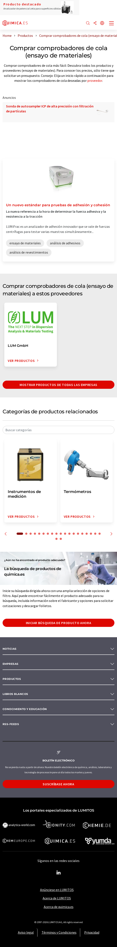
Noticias (10, 648)
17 (91, 534)
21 (61, 539)
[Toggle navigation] (111, 23)
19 (99, 534)
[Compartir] (95, 23)
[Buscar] (88, 23)
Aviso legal (26, 932)
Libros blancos (15, 694)
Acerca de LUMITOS (57, 898)
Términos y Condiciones (59, 932)
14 (78, 534)
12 (69, 534)
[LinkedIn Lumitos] (59, 873)
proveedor (94, 80)
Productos (12, 678)
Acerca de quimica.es (58, 907)
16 (87, 534)
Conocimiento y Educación (25, 709)
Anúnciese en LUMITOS (57, 890)
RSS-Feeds (11, 724)
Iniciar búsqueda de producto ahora (58, 623)
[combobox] (58, 430)
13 (74, 534)
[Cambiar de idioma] (102, 23)
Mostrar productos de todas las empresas (58, 385)
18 (95, 534)
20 (56, 539)
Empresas (11, 663)
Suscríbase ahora (58, 784)
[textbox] (58, 429)
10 (61, 534)
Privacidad (91, 932)
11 (65, 534)
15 (82, 534)
